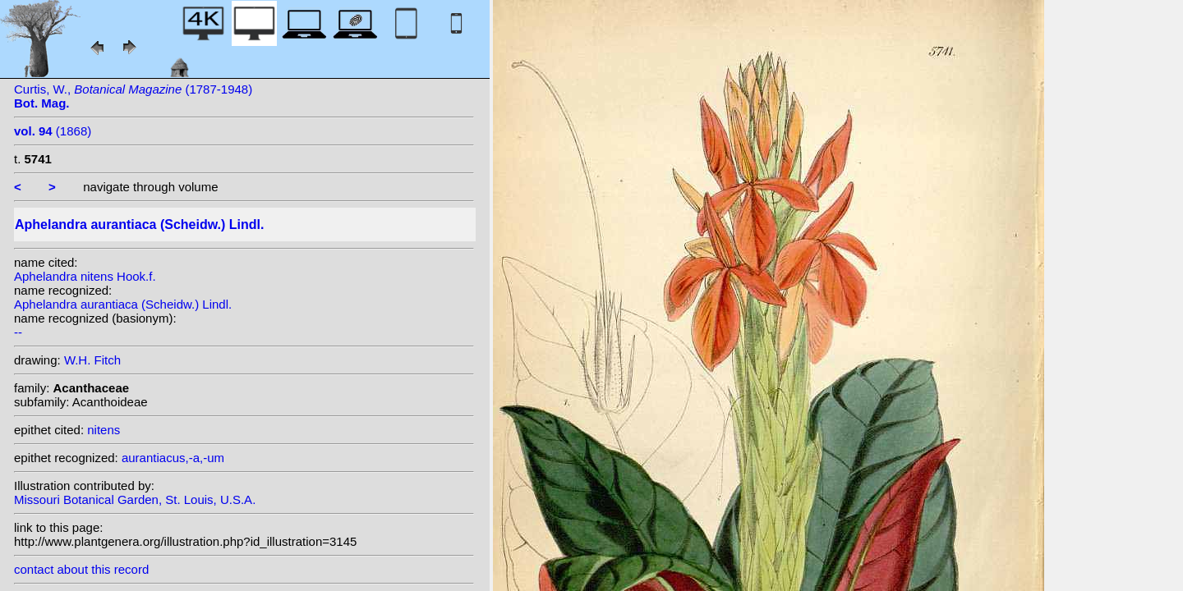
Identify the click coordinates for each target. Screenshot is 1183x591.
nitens (103, 430)
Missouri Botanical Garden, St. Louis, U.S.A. (134, 499)
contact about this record (81, 569)
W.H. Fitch (92, 360)
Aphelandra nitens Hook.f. (85, 276)
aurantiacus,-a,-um (173, 458)
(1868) (52, 131)
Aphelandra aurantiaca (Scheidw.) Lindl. (123, 304)
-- (18, 332)
